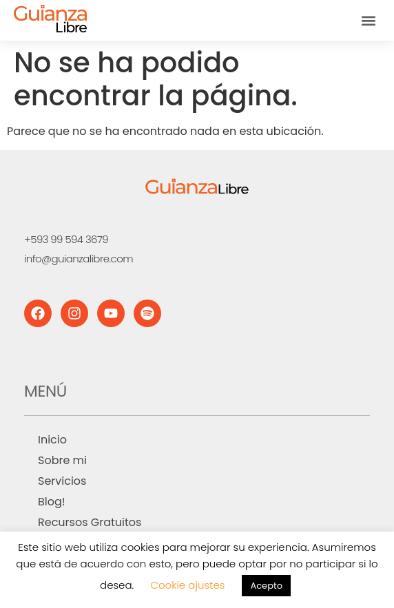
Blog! (51, 502)
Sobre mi (62, 460)
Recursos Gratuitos (89, 522)
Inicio (52, 440)
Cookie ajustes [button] (187, 585)
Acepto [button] (266, 585)
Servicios (62, 481)
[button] (368, 20)
